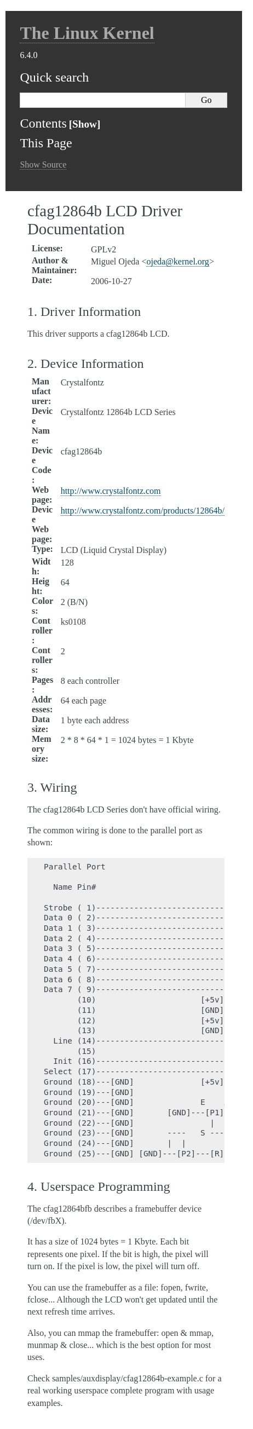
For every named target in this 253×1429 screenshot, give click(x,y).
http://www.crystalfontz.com (111, 490)
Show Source (43, 164)
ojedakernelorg (177, 261)
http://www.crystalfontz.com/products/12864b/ (143, 510)
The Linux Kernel (87, 33)
